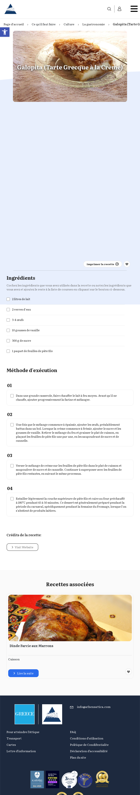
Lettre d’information (21, 751)
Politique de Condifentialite (89, 744)
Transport (14, 738)
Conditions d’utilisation (86, 738)
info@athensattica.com (93, 706)
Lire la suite (23, 673)
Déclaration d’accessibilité (89, 751)
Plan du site (78, 757)
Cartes (11, 744)
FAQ (73, 732)
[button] (4, 32)
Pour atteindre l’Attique (23, 732)
